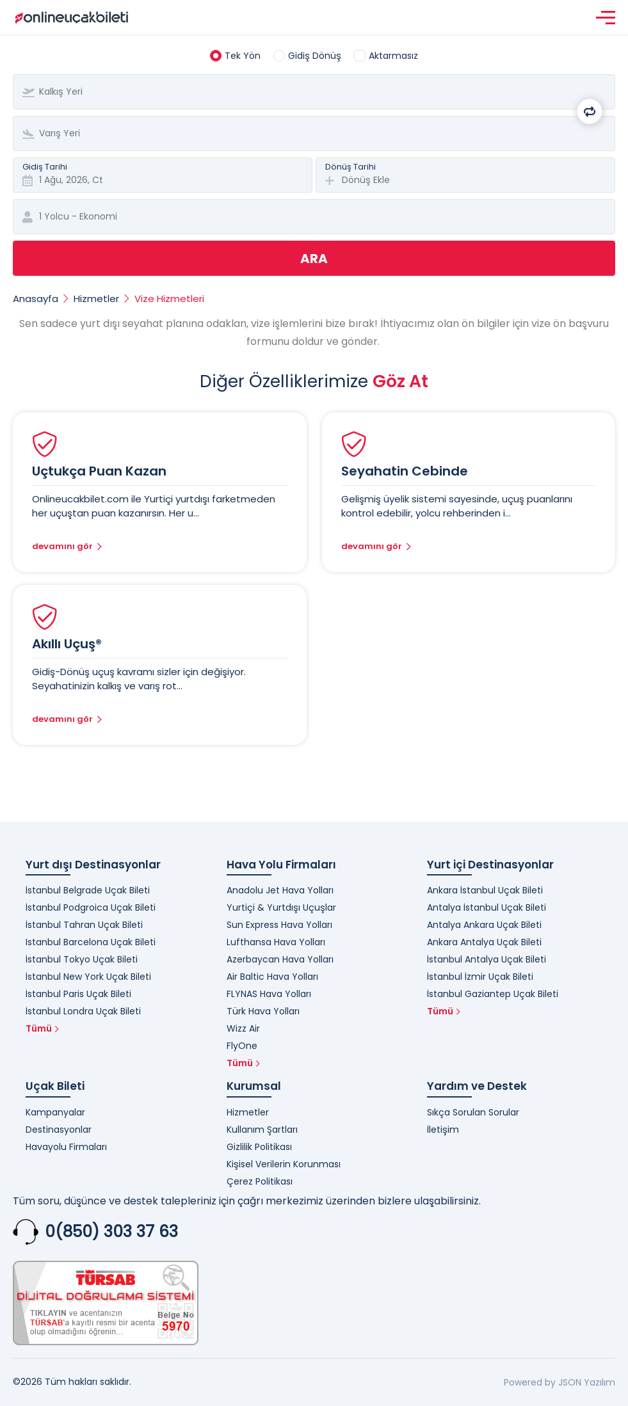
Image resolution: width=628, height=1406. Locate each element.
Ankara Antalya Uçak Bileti (484, 942)
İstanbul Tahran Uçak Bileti (84, 924)
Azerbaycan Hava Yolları (280, 959)
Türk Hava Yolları (263, 1011)
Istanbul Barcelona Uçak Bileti (91, 942)
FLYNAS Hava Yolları (269, 993)
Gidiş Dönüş (314, 55)
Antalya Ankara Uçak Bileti (484, 924)
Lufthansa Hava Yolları (276, 942)
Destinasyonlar (59, 1129)
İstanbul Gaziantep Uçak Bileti (492, 993)
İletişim (443, 1129)
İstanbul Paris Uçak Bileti (78, 993)
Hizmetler (96, 298)
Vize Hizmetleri (169, 298)
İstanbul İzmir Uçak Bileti (480, 976)
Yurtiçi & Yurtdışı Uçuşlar (281, 907)
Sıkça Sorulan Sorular (473, 1112)
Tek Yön (243, 55)
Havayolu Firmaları (66, 1146)
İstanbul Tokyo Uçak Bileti (82, 959)
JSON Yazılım (586, 1382)
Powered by (530, 1382)
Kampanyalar (55, 1112)
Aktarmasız (393, 55)
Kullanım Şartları (262, 1129)
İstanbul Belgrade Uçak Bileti (88, 890)
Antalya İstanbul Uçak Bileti (486, 907)
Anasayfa (35, 298)
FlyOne (242, 1045)
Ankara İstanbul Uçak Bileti (485, 890)
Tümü (42, 1028)
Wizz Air (243, 1028)
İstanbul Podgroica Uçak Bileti (91, 907)
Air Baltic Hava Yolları (272, 976)
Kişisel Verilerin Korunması (284, 1164)
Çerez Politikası (260, 1181)
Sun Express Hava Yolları (279, 924)
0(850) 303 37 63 (111, 1231)
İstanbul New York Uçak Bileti (88, 976)
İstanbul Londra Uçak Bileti (83, 1011)
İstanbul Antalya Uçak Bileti (486, 959)
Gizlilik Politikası (259, 1146)
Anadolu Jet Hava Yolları (280, 890)
